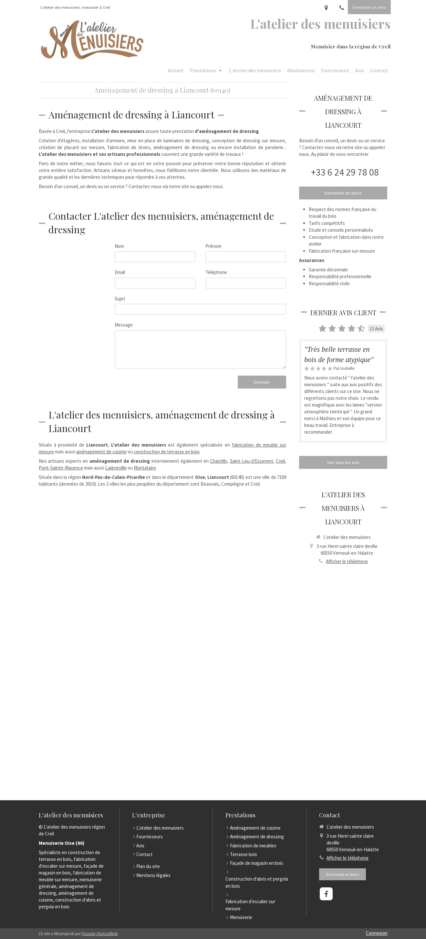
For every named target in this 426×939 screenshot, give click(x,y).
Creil (280, 461)
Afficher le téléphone (347, 561)
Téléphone (216, 272)
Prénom (213, 246)
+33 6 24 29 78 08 (345, 172)
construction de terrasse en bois (167, 452)
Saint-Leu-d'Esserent (251, 461)
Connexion (377, 933)
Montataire (145, 468)
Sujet (120, 299)
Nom (119, 246)
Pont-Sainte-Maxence (61, 468)
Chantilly (218, 461)
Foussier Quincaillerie (100, 933)
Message (124, 325)
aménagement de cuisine (101, 452)
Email (120, 272)
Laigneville (116, 468)
